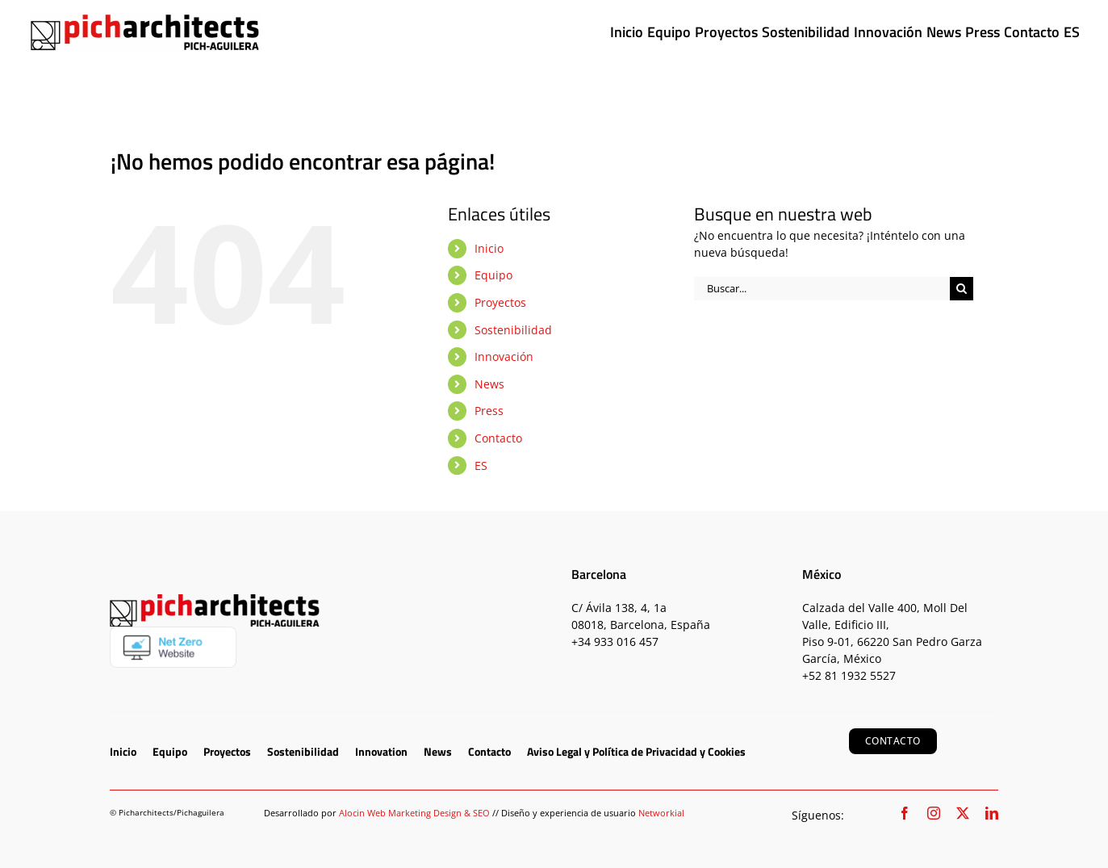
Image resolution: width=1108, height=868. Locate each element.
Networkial (661, 813)
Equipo (493, 275)
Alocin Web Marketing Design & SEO (414, 813)
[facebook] (904, 813)
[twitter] (962, 813)
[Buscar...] (822, 288)
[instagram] (933, 813)
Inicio (489, 248)
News (489, 384)
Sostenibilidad (513, 330)
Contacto (498, 438)
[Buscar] (961, 288)
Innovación (504, 356)
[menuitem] (1072, 32)
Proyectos (500, 302)
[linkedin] (991, 813)
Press (489, 410)
